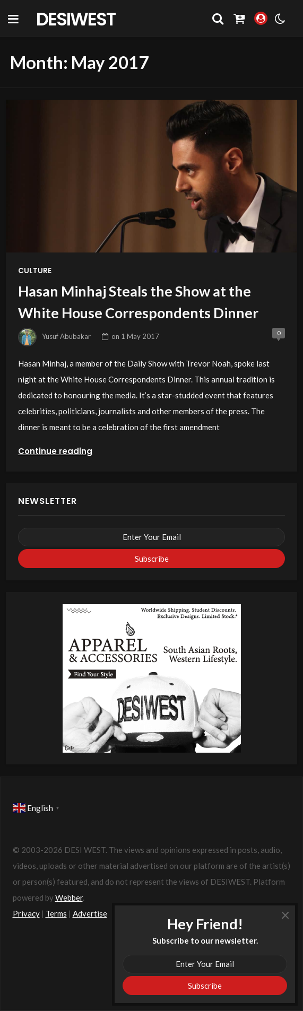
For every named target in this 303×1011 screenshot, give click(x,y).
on (135, 336)
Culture (34, 271)
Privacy (26, 913)
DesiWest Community (81, 18)
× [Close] (285, 914)
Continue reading (55, 451)
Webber (69, 897)
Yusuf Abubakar (66, 336)
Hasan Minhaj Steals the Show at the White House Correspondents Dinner (138, 301)
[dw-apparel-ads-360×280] (152, 677)
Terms (56, 913)
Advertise (90, 913)
